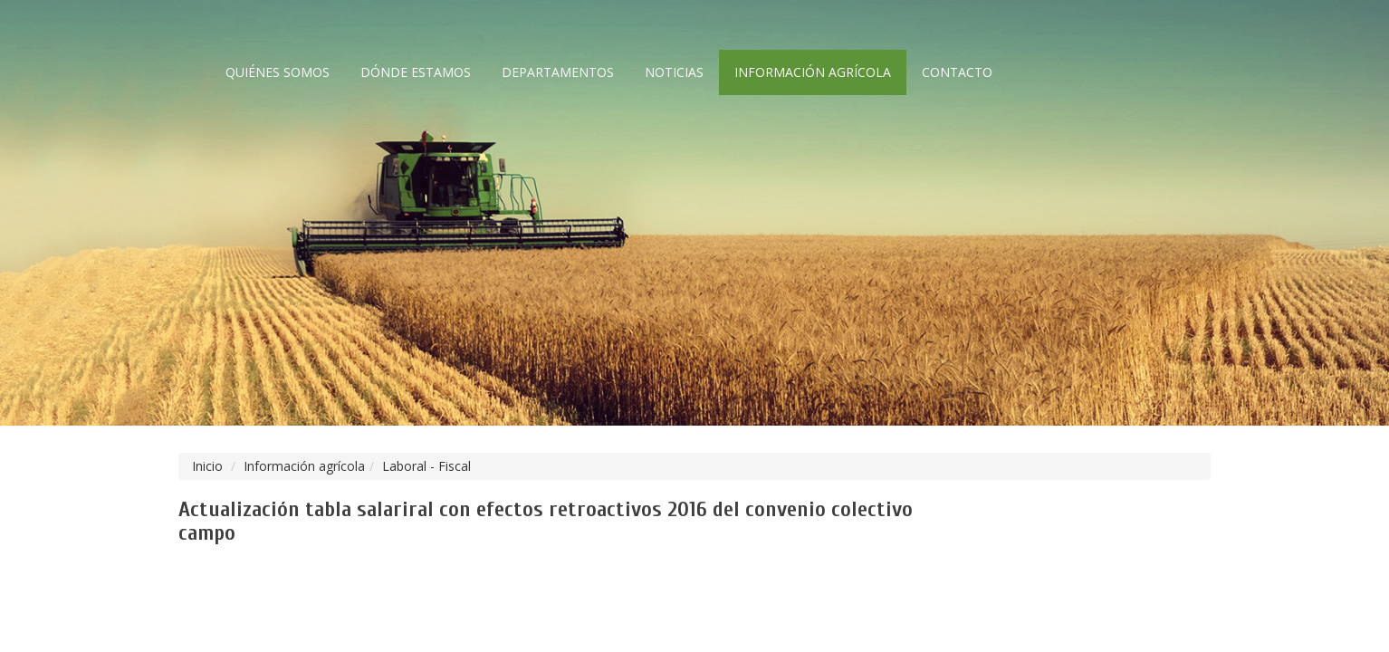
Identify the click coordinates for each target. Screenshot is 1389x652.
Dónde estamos (415, 72)
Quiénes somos (277, 72)
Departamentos (558, 72)
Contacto (957, 72)
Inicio (207, 466)
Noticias (674, 72)
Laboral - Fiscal (426, 466)
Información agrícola (812, 72)
